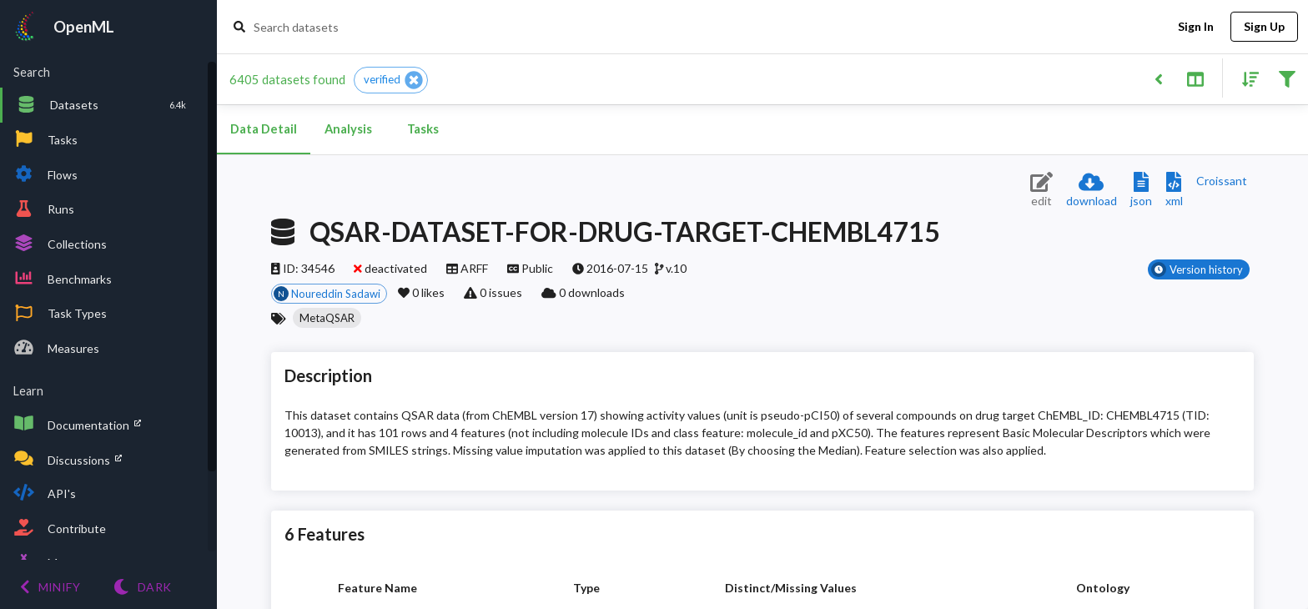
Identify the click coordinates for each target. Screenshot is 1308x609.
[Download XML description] (1174, 190)
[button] (391, 80)
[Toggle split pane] (1195, 78)
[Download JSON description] (1141, 190)
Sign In (1195, 27)
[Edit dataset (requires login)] (1041, 190)
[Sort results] (1245, 78)
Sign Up (1264, 27)
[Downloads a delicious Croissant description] (1222, 180)
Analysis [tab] (347, 129)
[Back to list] (1158, 78)
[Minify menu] (50, 587)
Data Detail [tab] (263, 129)
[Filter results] (1286, 78)
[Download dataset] (1091, 190)
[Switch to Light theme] (142, 587)
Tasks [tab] (422, 129)
